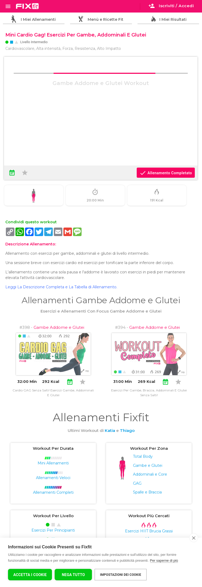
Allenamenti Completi (53, 492)
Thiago (127, 430)
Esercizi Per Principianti (53, 530)
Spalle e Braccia (147, 492)
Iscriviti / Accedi (171, 6)
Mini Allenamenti (53, 463)
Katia (110, 430)
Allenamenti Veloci (53, 477)
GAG (137, 483)
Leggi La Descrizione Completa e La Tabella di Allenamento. (61, 287)
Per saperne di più (164, 560)
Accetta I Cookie (30, 575)
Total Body (143, 456)
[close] (193, 537)
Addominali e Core (150, 474)
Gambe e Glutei (147, 465)
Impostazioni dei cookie (120, 575)
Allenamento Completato (165, 173)
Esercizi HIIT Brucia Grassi (149, 531)
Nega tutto (73, 575)
